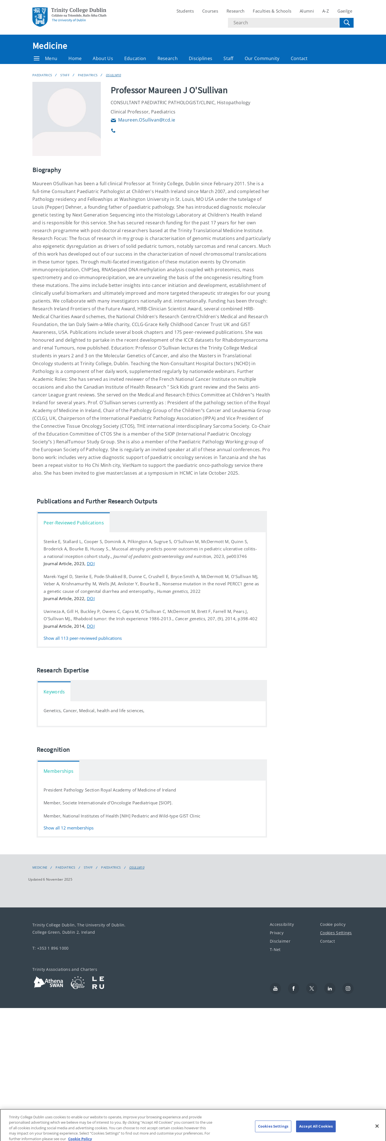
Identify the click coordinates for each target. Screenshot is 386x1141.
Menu (45, 58)
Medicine (49, 45)
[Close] (377, 1129)
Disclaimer (280, 941)
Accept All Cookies (316, 1129)
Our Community (262, 58)
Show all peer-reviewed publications (83, 638)
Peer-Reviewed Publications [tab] (74, 523)
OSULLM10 (113, 75)
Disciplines (200, 58)
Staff (228, 58)
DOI (91, 563)
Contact (299, 58)
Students (185, 11)
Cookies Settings (336, 932)
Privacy (276, 932)
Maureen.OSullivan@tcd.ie (143, 120)
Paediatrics (42, 75)
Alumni (307, 11)
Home (75, 58)
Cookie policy (333, 924)
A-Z (325, 11)
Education (135, 58)
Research (235, 11)
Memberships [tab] (58, 771)
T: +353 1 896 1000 (50, 948)
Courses (210, 11)
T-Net (275, 949)
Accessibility (282, 924)
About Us (103, 58)
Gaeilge (344, 11)
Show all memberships (69, 828)
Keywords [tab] (54, 692)
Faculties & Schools (272, 11)
